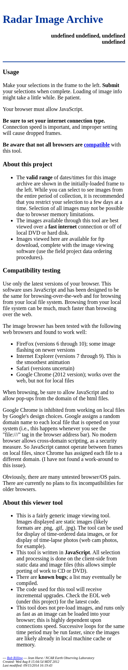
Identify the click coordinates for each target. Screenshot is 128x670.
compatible (97, 145)
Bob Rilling (15, 658)
